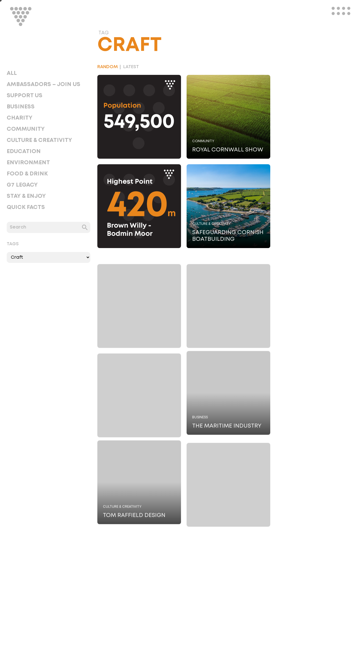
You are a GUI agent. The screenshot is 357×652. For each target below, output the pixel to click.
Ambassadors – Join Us (43, 84)
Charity (19, 117)
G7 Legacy (22, 184)
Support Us (24, 95)
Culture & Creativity (39, 140)
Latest (131, 67)
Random (107, 67)
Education (24, 151)
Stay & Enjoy (26, 196)
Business (21, 106)
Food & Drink (27, 173)
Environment (28, 162)
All (12, 73)
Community (26, 129)
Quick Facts (26, 207)
